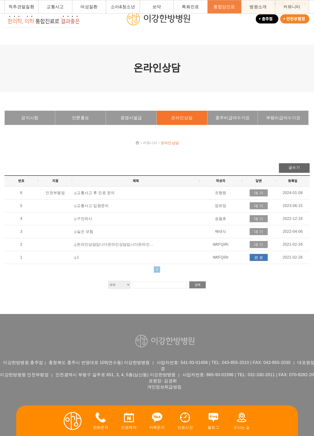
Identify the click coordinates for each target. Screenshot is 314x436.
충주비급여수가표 (232, 117)
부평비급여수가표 (283, 117)
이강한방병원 (158, 18)
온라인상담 (182, 117)
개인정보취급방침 (164, 387)
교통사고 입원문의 (93, 206)
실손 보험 (85, 231)
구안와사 (84, 219)
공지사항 (29, 117)
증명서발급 (131, 117)
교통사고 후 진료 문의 (96, 193)
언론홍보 (80, 117)
